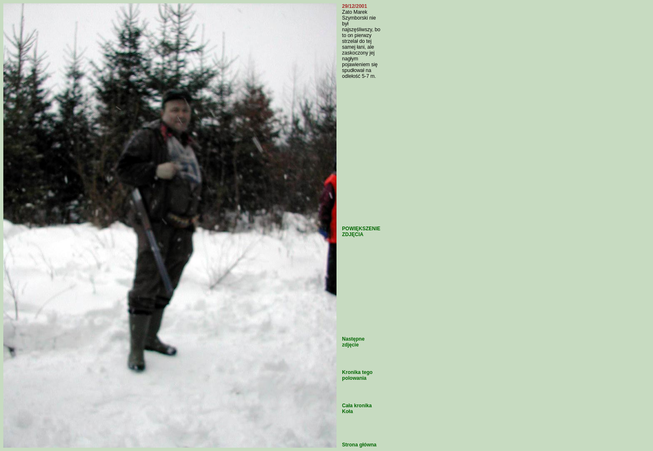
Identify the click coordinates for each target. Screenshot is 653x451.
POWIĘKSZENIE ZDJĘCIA (361, 231)
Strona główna (359, 445)
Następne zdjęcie (353, 342)
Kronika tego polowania (357, 375)
